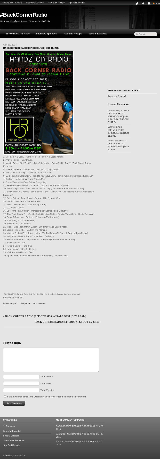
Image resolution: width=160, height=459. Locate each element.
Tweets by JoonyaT (117, 96)
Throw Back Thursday (12, 2)
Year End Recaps (56, 2)
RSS (158, 3)
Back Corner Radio (60, 294)
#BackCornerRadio (12, 456)
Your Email (45, 383)
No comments (39, 303)
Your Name (45, 376)
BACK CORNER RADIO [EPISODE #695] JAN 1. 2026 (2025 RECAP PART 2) (118, 116)
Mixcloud (76, 294)
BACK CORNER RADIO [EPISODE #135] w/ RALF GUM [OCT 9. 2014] (44, 316)
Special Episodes (77, 2)
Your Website (47, 390)
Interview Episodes (35, 2)
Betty (110, 127)
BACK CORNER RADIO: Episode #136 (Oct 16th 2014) (26, 294)
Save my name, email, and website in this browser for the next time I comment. (46, 397)
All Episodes (26, 303)
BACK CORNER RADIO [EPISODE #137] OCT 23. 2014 (67, 321)
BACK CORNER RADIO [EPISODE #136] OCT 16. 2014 (31, 48)
